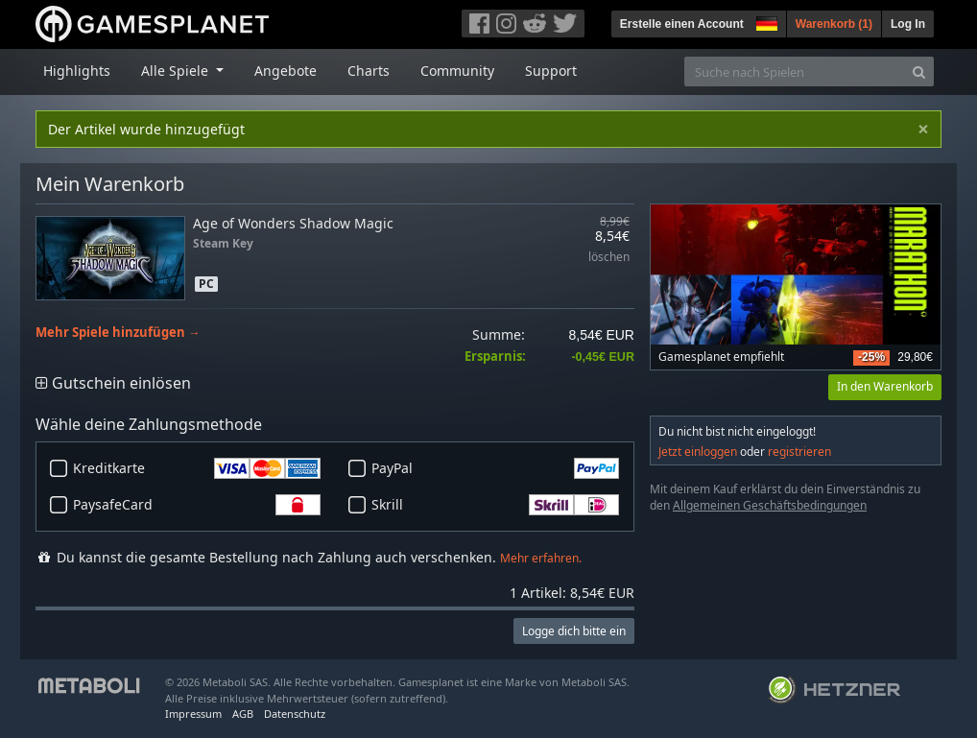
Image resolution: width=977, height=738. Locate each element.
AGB (242, 713)
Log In (908, 24)
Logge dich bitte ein (574, 631)
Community (457, 70)
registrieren (799, 451)
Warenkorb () (834, 24)
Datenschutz (294, 713)
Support (551, 70)
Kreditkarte (197, 468)
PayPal (495, 468)
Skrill (495, 504)
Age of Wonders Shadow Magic (293, 223)
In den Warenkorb (885, 386)
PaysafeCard (197, 504)
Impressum (193, 713)
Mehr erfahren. (541, 558)
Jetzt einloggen (697, 451)
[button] (764, 21)
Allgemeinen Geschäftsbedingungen (770, 505)
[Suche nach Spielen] (794, 71)
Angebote (285, 70)
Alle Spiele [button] (176, 70)
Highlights (76, 70)
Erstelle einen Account (682, 24)
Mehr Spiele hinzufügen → (118, 332)
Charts (368, 70)
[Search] (919, 71)
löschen (609, 257)
